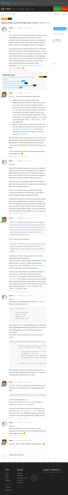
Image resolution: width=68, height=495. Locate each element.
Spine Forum (11, 14)
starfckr (13, 96)
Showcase (21, 9)
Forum (24, 3)
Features (14, 9)
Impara (27, 9)
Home (14, 3)
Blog (6, 475)
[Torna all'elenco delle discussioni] (3, 14)
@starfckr (12, 385)
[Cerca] (50, 14)
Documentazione (22, 478)
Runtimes (20, 475)
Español (56, 3)
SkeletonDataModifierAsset (37, 265)
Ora (54, 63)
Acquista (64, 9)
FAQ (32, 9)
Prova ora (57, 9)
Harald (13, 164)
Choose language (8, 488)
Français (62, 3)
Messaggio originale (58, 34)
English (51, 3)
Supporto (31, 3)
